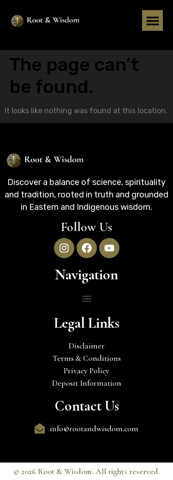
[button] (152, 20)
